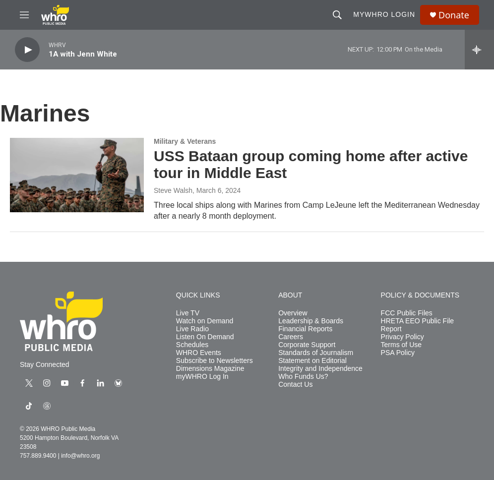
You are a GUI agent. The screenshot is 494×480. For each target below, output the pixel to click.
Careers (290, 337)
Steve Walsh (173, 190)
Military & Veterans (185, 141)
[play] (27, 50)
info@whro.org (80, 455)
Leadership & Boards (310, 321)
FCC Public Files (406, 313)
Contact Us (295, 384)
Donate (453, 15)
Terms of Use (401, 345)
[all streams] (479, 49)
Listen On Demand (205, 337)
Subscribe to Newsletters (214, 360)
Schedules (192, 345)
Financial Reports (305, 329)
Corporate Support (306, 345)
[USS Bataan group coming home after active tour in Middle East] (77, 175)
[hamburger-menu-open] (24, 15)
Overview (292, 313)
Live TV (187, 313)
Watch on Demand (204, 321)
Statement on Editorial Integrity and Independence (320, 364)
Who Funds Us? (303, 376)
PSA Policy (398, 353)
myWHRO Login (384, 14)
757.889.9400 (38, 455)
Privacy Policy (402, 337)
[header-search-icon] (337, 14)
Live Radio (192, 329)
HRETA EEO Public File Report (417, 325)
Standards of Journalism (315, 353)
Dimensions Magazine (210, 368)
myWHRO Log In (202, 376)
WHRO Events (198, 353)
